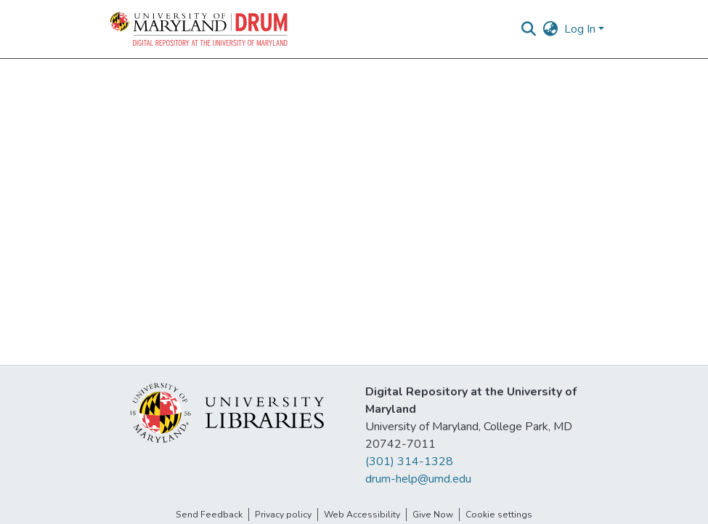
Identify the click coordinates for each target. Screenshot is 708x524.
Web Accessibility (362, 514)
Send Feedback (209, 514)
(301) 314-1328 (409, 461)
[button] (200, 29)
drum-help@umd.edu (418, 479)
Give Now (432, 514)
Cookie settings (498, 514)
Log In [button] (581, 29)
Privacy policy (283, 514)
